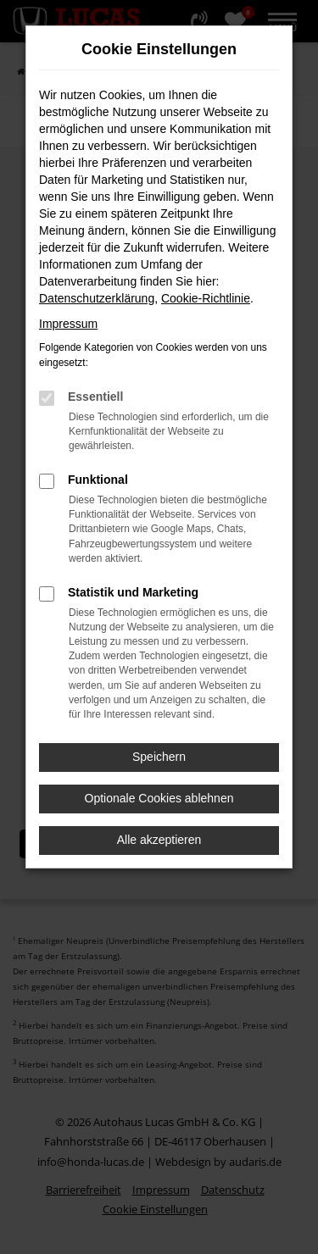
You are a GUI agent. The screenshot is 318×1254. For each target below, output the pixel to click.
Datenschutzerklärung (96, 298)
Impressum (68, 323)
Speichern (159, 756)
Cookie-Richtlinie (205, 298)
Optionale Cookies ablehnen (159, 798)
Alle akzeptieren (159, 839)
